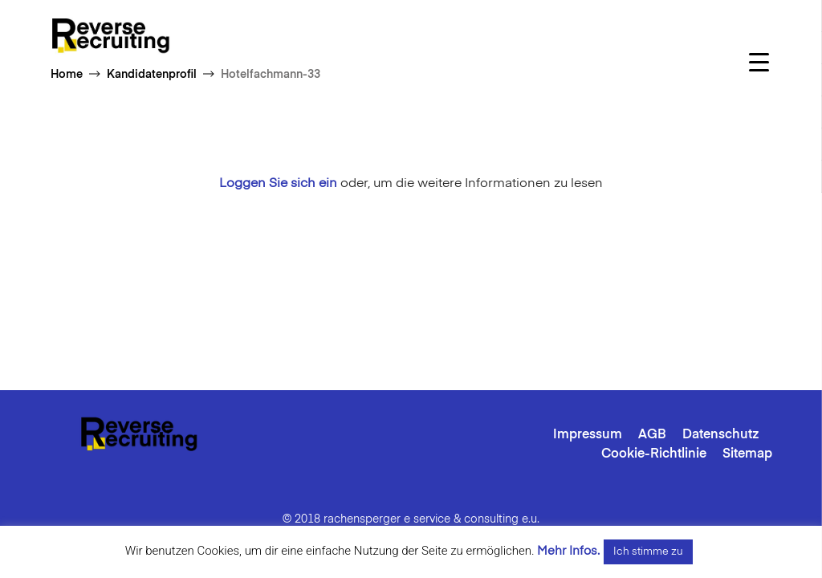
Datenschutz (720, 435)
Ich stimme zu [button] (648, 552)
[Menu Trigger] (759, 62)
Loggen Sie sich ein (278, 183)
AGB (652, 435)
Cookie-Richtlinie (653, 454)
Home (67, 74)
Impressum (587, 435)
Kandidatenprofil (152, 74)
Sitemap (747, 454)
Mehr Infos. (568, 551)
